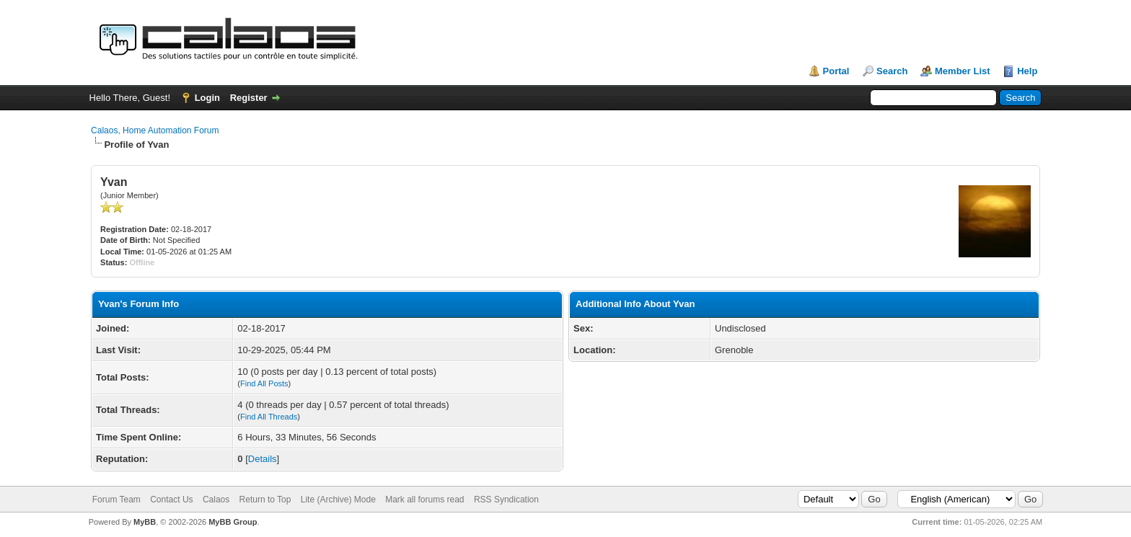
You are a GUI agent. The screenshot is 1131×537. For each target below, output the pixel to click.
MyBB (144, 522)
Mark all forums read (424, 499)
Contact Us (171, 499)
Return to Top (265, 499)
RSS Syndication (506, 499)
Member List (962, 71)
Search (891, 71)
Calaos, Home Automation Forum (155, 130)
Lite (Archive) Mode (338, 499)
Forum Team (116, 499)
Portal (836, 71)
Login (207, 97)
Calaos (216, 499)
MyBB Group (232, 522)
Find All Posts (264, 383)
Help (1027, 71)
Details (262, 458)
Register (249, 97)
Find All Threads (268, 416)
